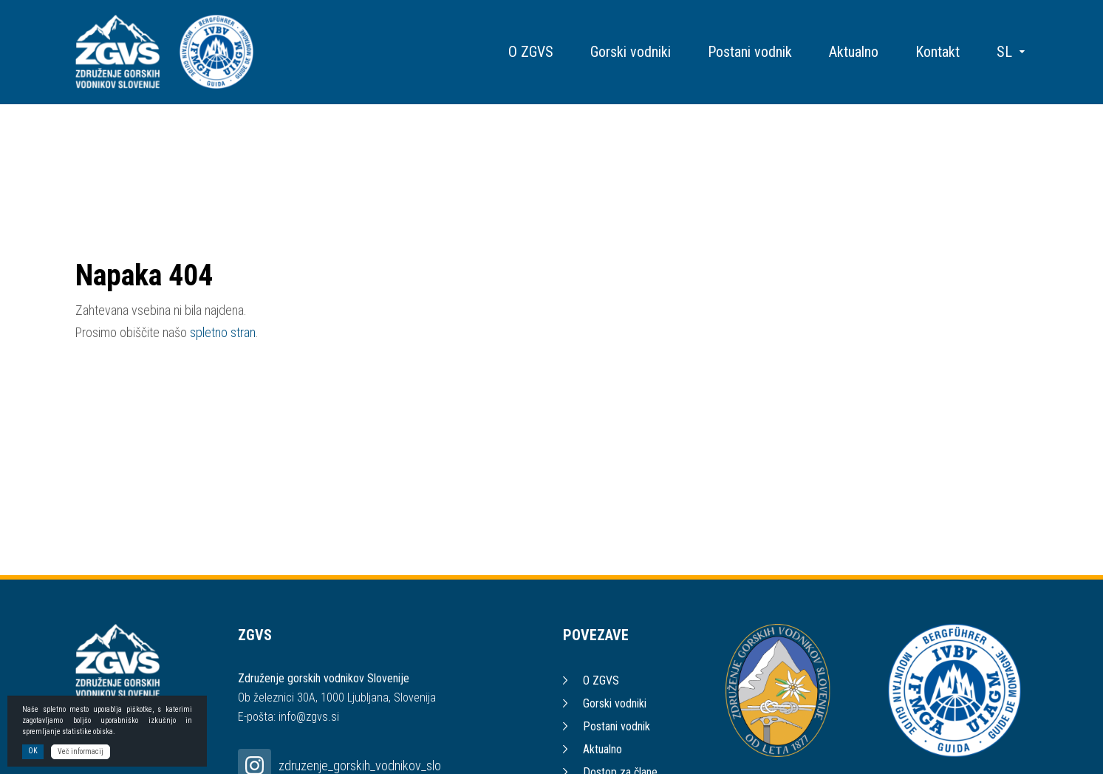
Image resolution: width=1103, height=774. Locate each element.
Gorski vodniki (630, 52)
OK (33, 752)
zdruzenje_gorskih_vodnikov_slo (360, 765)
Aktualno (853, 52)
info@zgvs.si (309, 717)
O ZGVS (530, 52)
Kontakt (937, 52)
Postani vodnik (750, 52)
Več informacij (80, 753)
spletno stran (223, 332)
